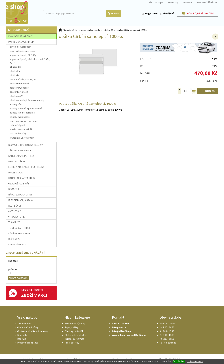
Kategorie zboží (31, 30)
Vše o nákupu (155, 2)
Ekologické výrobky (75, 323)
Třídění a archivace (74, 338)
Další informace (195, 361)
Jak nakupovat (25, 323)
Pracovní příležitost (207, 2)
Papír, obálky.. (72, 327)
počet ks (12, 269)
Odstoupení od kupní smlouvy (32, 331)
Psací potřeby (72, 342)
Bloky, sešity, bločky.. (75, 334)
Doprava (187, 2)
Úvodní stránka (70, 30)
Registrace (151, 13)
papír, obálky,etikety (90, 30)
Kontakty (173, 2)
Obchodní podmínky (27, 327)
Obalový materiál (74, 331)
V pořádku (179, 361)
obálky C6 (108, 30)
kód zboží (13, 260)
